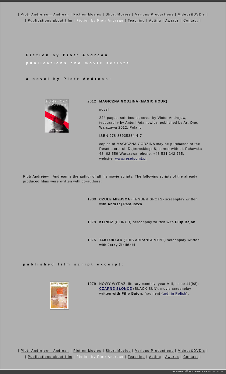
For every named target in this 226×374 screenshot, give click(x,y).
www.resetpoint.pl (131, 158)
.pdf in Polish (174, 293)
